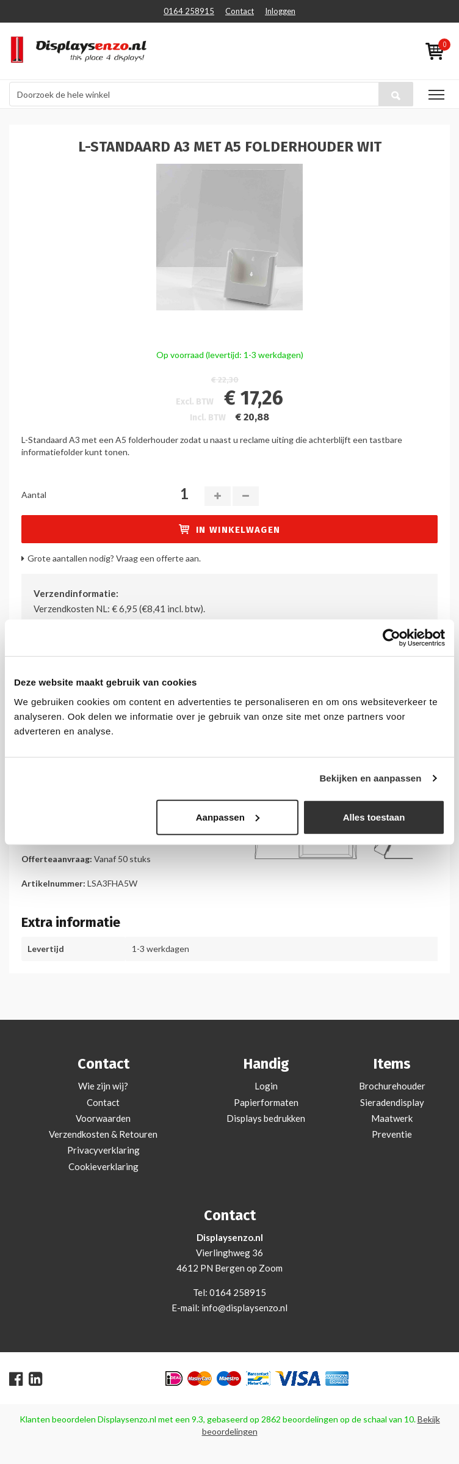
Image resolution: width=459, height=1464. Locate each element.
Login (266, 1085)
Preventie (392, 1134)
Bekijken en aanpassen (370, 778)
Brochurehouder (392, 1085)
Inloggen (280, 11)
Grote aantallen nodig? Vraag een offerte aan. (114, 558)
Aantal (33, 494)
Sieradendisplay (392, 1102)
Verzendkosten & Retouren (103, 1134)
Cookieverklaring (103, 1166)
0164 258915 (189, 11)
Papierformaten (266, 1102)
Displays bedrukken (265, 1118)
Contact (239, 11)
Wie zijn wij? (103, 1085)
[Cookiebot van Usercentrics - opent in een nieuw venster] (391, 638)
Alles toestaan (374, 816)
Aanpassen (227, 816)
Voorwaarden (103, 1118)
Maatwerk (392, 1118)
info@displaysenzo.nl (244, 1307)
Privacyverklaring (103, 1149)
